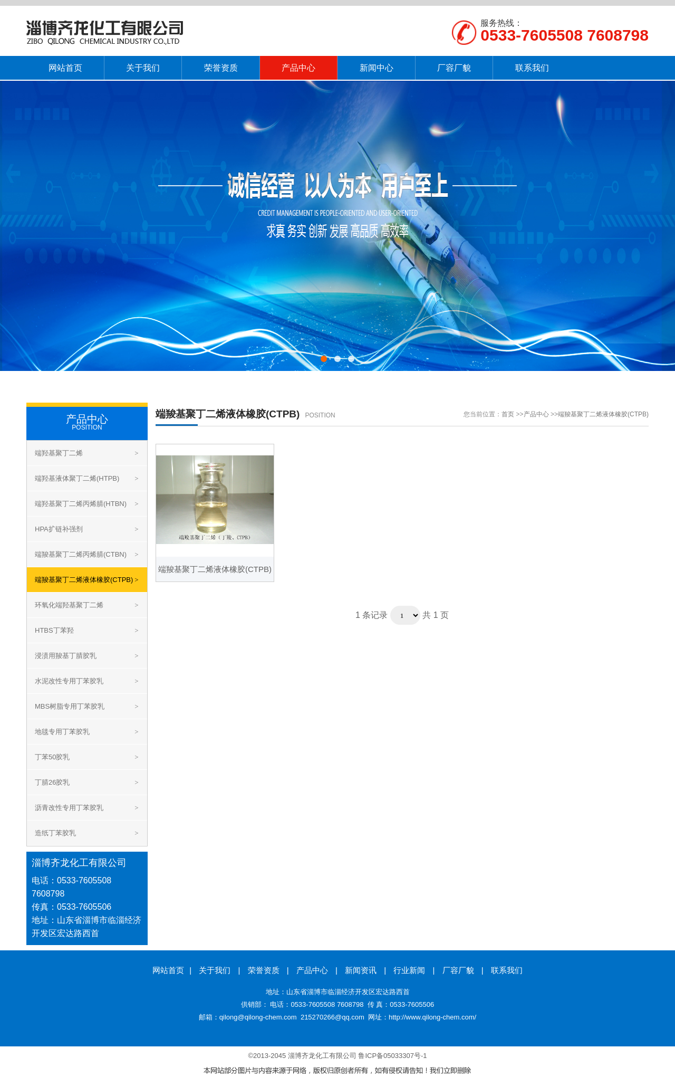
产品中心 (536, 414)
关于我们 (214, 970)
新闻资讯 (361, 970)
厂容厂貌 (458, 970)
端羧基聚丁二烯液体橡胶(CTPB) (603, 414)
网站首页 (168, 970)
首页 (508, 414)
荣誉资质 (263, 970)
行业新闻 (409, 970)
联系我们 (507, 970)
